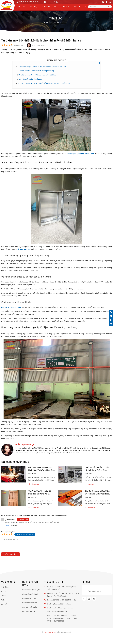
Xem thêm (33, 484)
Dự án (3, 591)
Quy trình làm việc (29, 611)
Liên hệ (87, 7)
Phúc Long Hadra (94, 591)
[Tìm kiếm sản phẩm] (100, 6)
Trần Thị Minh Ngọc (25, 445)
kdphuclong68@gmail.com (53, 2)
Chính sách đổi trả (29, 598)
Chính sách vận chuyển (31, 590)
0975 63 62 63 (23, 2)
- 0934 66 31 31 (33, 2)
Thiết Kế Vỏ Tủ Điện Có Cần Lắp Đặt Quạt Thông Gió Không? (97, 469)
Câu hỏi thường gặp (29, 607)
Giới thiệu (33, 7)
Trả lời (7, 525)
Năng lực (77, 7)
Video (3, 600)
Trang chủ (21, 7)
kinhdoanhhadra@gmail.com (62, 608)
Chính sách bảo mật (29, 603)
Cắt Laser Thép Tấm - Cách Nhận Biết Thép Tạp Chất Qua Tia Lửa (41, 469)
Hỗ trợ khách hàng (30, 583)
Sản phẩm (45, 7)
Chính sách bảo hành (30, 594)
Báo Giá (56, 7)
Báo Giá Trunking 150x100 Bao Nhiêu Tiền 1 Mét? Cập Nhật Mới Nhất (97, 492)
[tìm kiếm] (109, 6)
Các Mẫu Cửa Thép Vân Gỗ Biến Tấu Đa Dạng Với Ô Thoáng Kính (39, 492)
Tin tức (66, 7)
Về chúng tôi (8, 582)
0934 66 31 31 (70, 600)
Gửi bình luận (10, 554)
